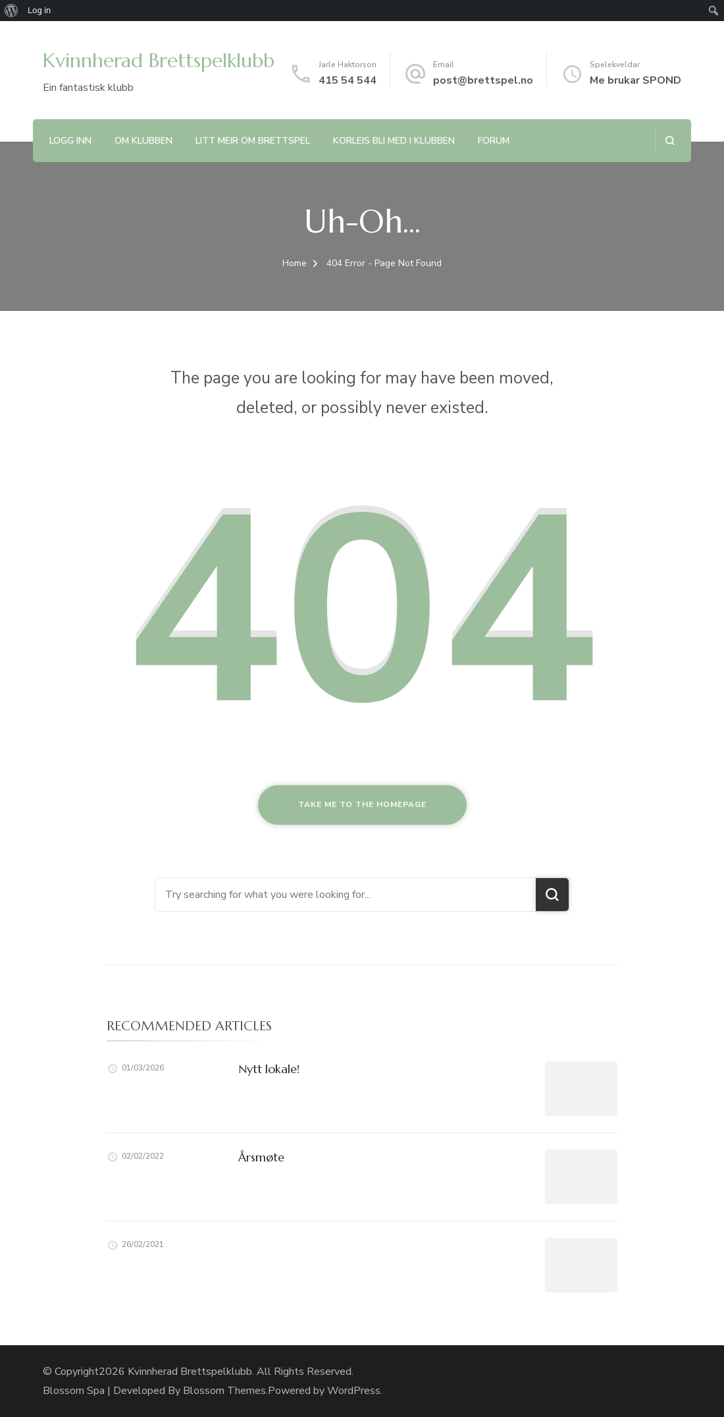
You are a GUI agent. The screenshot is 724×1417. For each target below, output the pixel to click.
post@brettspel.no (483, 80)
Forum (493, 140)
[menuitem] (11, 10)
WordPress (353, 1390)
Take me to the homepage (362, 804)
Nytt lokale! (268, 1068)
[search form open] (670, 140)
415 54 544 (347, 80)
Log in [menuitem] (39, 10)
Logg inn (70, 140)
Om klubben (143, 140)
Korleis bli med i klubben (394, 140)
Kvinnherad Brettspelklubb (158, 60)
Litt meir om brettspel (252, 140)
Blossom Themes (224, 1390)
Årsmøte (261, 1157)
